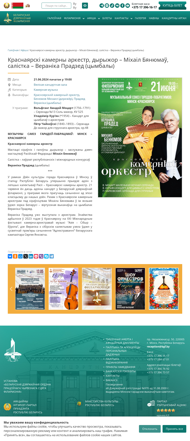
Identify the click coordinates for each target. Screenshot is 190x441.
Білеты (107, 18)
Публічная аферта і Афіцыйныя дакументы (122, 341)
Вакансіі (111, 380)
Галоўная (54, 18)
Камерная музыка (46, 89)
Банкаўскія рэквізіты (121, 371)
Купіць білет (172, 5)
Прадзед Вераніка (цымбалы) (59, 100)
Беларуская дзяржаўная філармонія (22, 18)
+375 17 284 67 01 (158, 359)
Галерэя (140, 18)
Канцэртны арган (174, 18)
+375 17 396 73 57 (158, 372)
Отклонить (149, 429)
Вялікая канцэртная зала (50, 84)
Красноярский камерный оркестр (56, 95)
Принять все (174, 429)
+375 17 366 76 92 (158, 368)
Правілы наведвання (120, 367)
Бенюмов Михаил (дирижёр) (53, 99)
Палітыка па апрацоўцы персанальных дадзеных (123, 350)
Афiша (92, 18)
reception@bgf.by (158, 346)
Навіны (154, 18)
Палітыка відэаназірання (117, 360)
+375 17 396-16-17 (144, 7)
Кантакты (122, 18)
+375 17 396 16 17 (158, 355)
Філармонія (72, 18)
